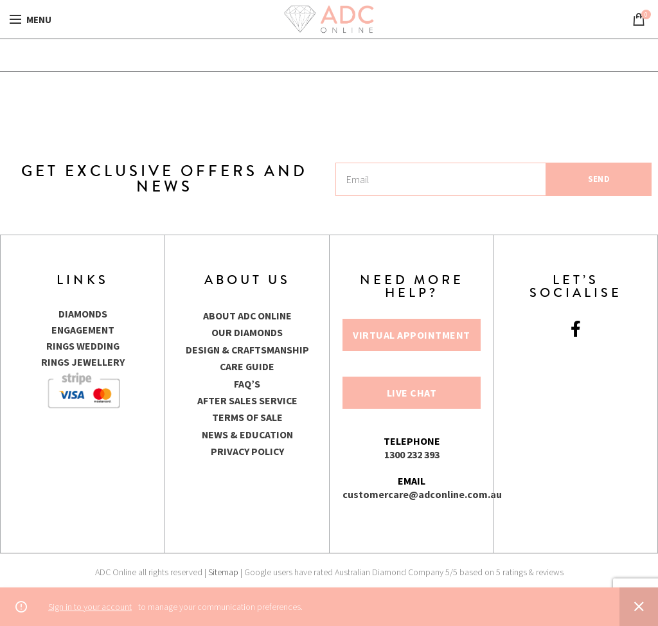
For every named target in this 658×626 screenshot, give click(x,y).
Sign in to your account (90, 607)
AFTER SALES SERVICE (247, 400)
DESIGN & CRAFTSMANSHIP (247, 349)
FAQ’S (247, 383)
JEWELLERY (98, 359)
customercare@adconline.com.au (422, 494)
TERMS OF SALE (247, 417)
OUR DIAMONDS (247, 332)
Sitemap (223, 572)
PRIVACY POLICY (247, 451)
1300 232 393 (412, 454)
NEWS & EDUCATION (247, 434)
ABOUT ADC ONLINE (247, 315)
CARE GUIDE (247, 366)
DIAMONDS (82, 313)
